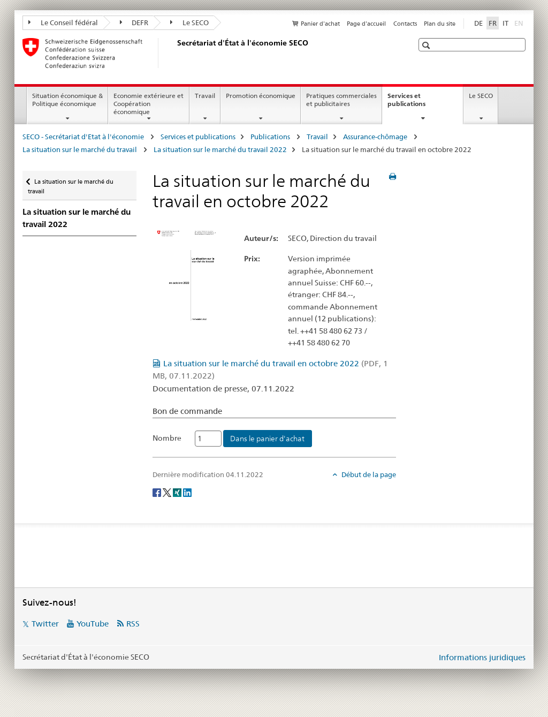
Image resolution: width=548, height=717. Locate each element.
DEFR (134, 22)
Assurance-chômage (376, 136)
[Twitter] (168, 492)
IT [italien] (505, 23)
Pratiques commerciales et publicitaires (341, 100)
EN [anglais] (520, 22)
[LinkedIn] (187, 492)
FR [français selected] (493, 23)
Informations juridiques (482, 657)
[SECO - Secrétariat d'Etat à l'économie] (175, 53)
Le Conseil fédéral (63, 22)
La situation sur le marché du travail (80, 149)
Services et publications (417, 103)
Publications (271, 136)
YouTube (93, 623)
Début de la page (368, 474)
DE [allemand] (478, 23)
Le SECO (189, 22)
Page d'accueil (366, 23)
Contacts (405, 23)
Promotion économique (260, 96)
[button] (427, 45)
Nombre (167, 438)
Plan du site (439, 23)
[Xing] (178, 492)
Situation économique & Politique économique (67, 100)
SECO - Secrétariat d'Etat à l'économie (84, 136)
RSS (133, 623)
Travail (205, 96)
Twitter (45, 623)
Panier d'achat (320, 23)
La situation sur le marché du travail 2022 (220, 149)
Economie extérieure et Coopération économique (148, 104)
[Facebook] (158, 492)
